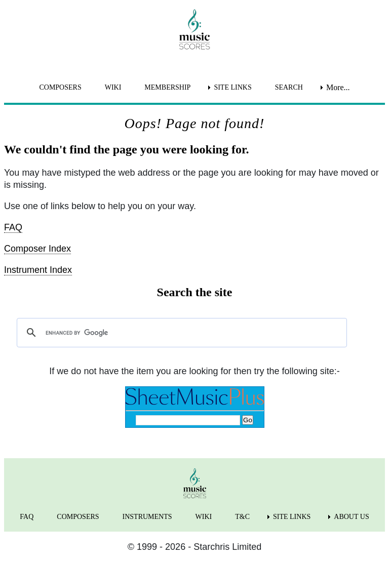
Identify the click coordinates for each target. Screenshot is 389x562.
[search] (180, 333)
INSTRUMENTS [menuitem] (147, 516)
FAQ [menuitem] (26, 516)
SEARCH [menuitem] (289, 87)
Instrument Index (38, 270)
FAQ (13, 227)
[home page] (194, 29)
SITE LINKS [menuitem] (232, 87)
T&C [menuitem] (242, 516)
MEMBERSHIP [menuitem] (167, 87)
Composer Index (37, 249)
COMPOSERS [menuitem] (60, 87)
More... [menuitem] (338, 87)
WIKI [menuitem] (113, 87)
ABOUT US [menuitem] (351, 516)
